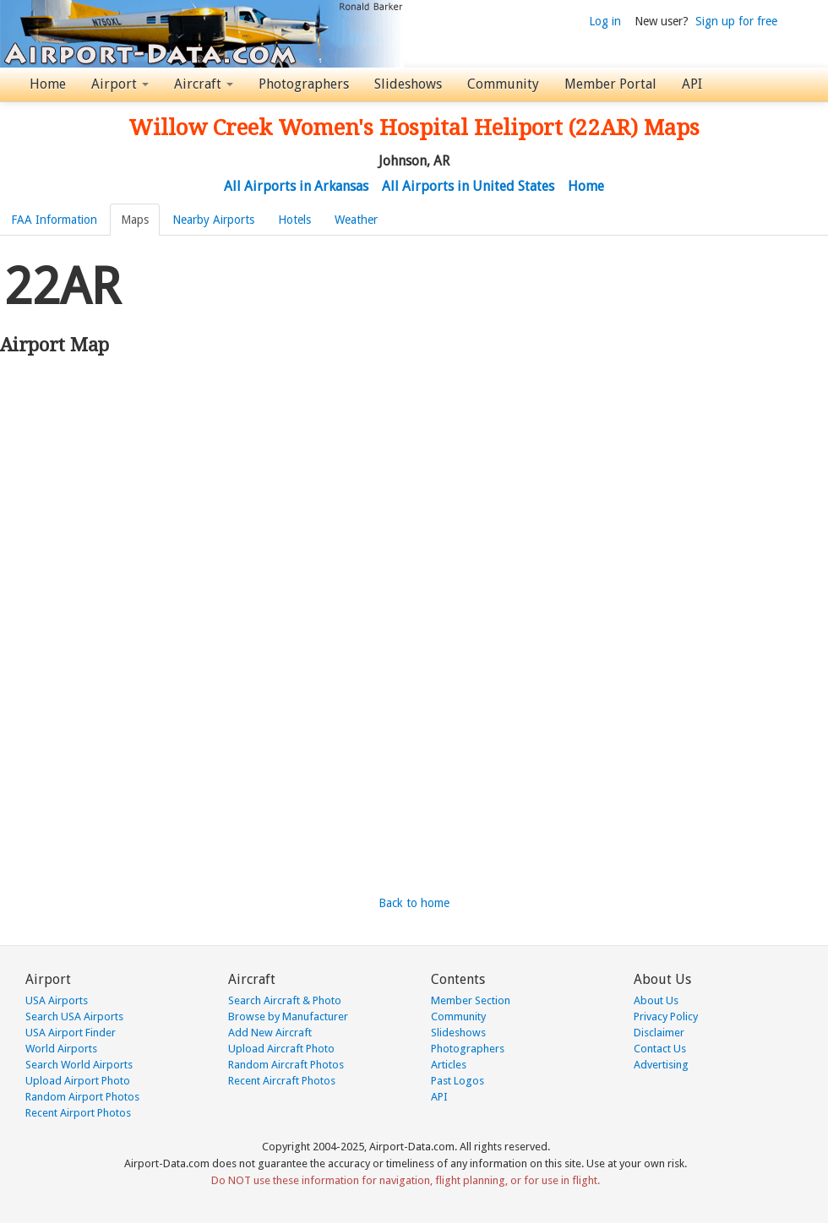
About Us (656, 1000)
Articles (448, 1064)
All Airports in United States (468, 186)
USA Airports (56, 1000)
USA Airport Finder (70, 1032)
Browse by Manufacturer (288, 1016)
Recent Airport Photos (78, 1112)
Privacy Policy (666, 1016)
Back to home (414, 903)
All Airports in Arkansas (296, 186)
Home (48, 84)
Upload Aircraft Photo (281, 1048)
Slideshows (408, 84)
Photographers (304, 84)
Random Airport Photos (82, 1096)
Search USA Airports (74, 1016)
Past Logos (457, 1080)
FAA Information (54, 219)
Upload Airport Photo (77, 1080)
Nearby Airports (213, 219)
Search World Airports (79, 1064)
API (692, 84)
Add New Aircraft (270, 1032)
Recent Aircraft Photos (281, 1080)
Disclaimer (659, 1032)
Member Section (470, 1000)
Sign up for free (736, 21)
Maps (135, 219)
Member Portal (610, 84)
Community (503, 84)
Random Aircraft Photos (286, 1064)
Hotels (294, 219)
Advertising (661, 1064)
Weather (356, 219)
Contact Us (660, 1048)
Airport (120, 84)
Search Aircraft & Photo (284, 1000)
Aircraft (203, 84)
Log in (605, 21)
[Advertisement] (178, 430)
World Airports (61, 1048)
